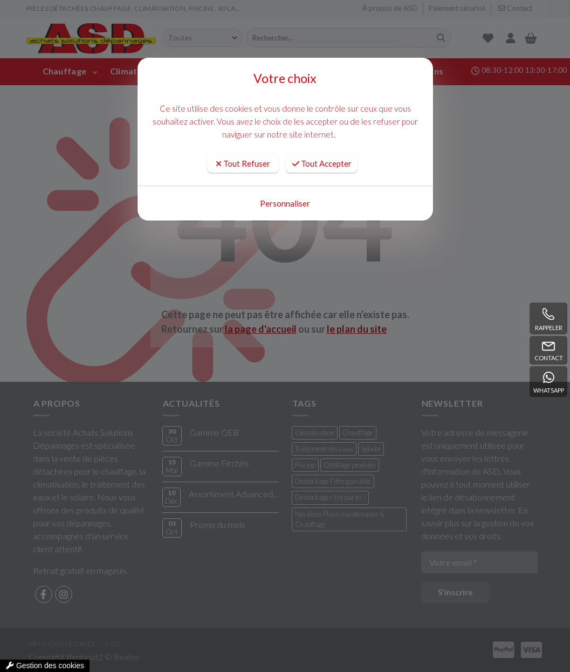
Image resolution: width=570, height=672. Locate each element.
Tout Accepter (322, 163)
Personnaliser (285, 203)
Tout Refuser (243, 163)
